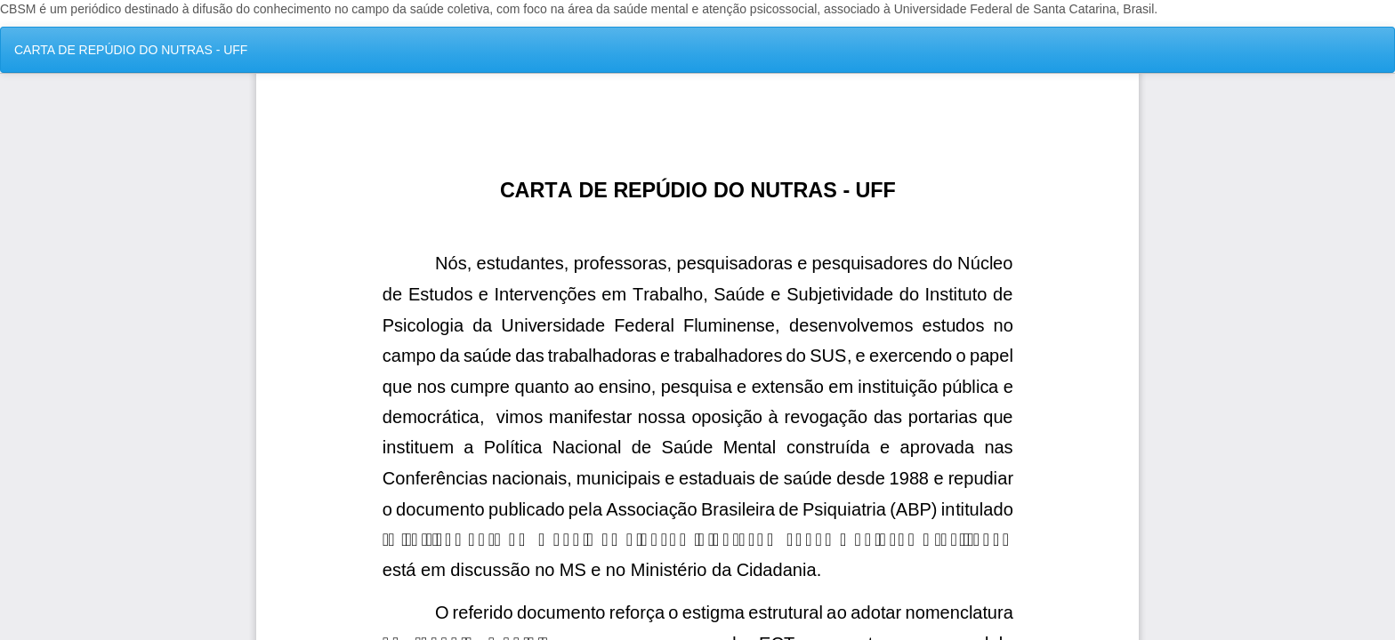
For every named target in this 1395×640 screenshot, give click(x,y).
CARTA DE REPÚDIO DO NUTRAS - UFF (130, 50)
